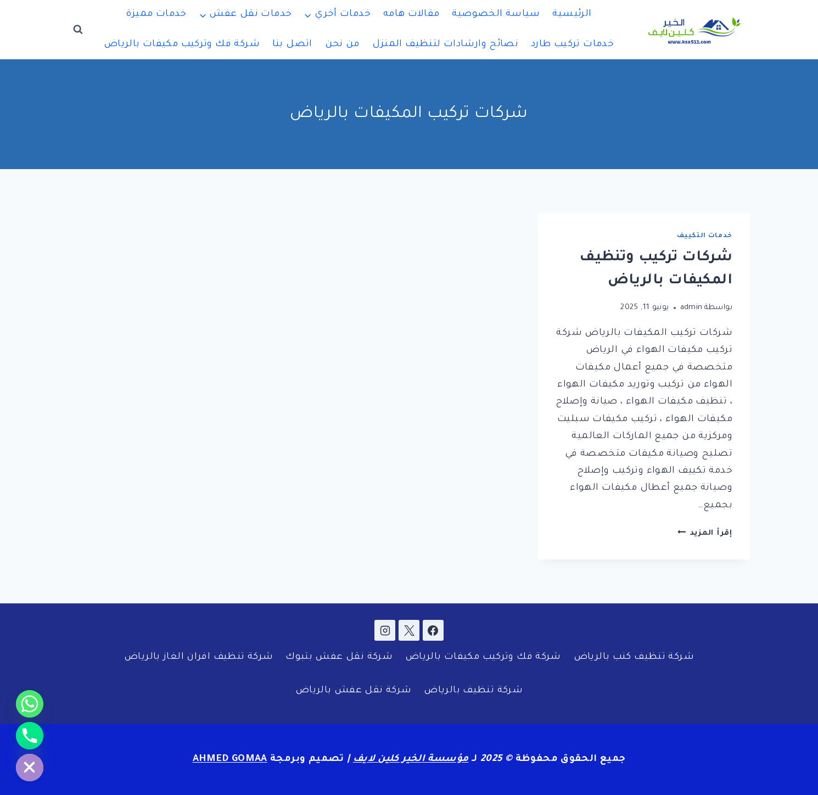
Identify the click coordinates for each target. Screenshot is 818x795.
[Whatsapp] (29, 704)
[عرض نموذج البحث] (78, 30)
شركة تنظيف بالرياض (473, 691)
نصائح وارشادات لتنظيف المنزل (445, 45)
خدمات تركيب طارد (572, 45)
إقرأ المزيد (704, 533)
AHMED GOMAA (230, 759)
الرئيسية (571, 14)
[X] (409, 630)
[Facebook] (433, 630)
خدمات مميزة (156, 14)
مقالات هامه (411, 14)
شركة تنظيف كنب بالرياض (634, 657)
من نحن (342, 45)
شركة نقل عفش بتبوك (339, 657)
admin (691, 308)
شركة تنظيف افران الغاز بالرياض (198, 657)
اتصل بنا (292, 45)
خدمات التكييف (704, 236)
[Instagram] (384, 630)
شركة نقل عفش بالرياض (353, 691)
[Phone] (29, 735)
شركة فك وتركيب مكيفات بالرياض (182, 45)
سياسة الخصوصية (496, 14)
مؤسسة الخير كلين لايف (411, 759)
